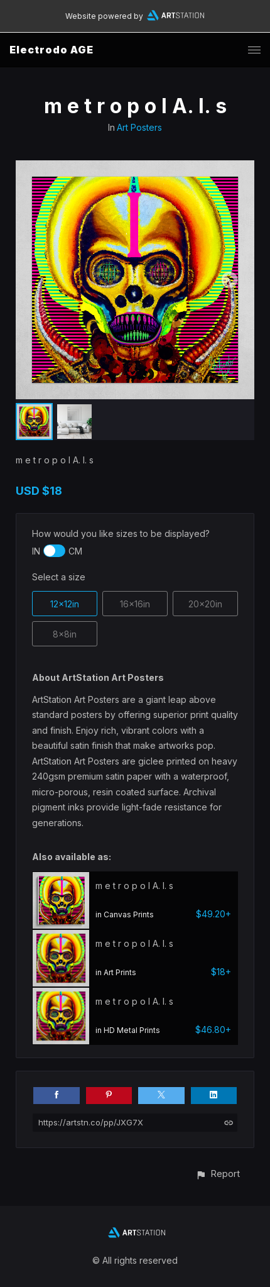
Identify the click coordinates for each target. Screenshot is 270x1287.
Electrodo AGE (51, 49)
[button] (217, 1173)
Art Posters (139, 127)
